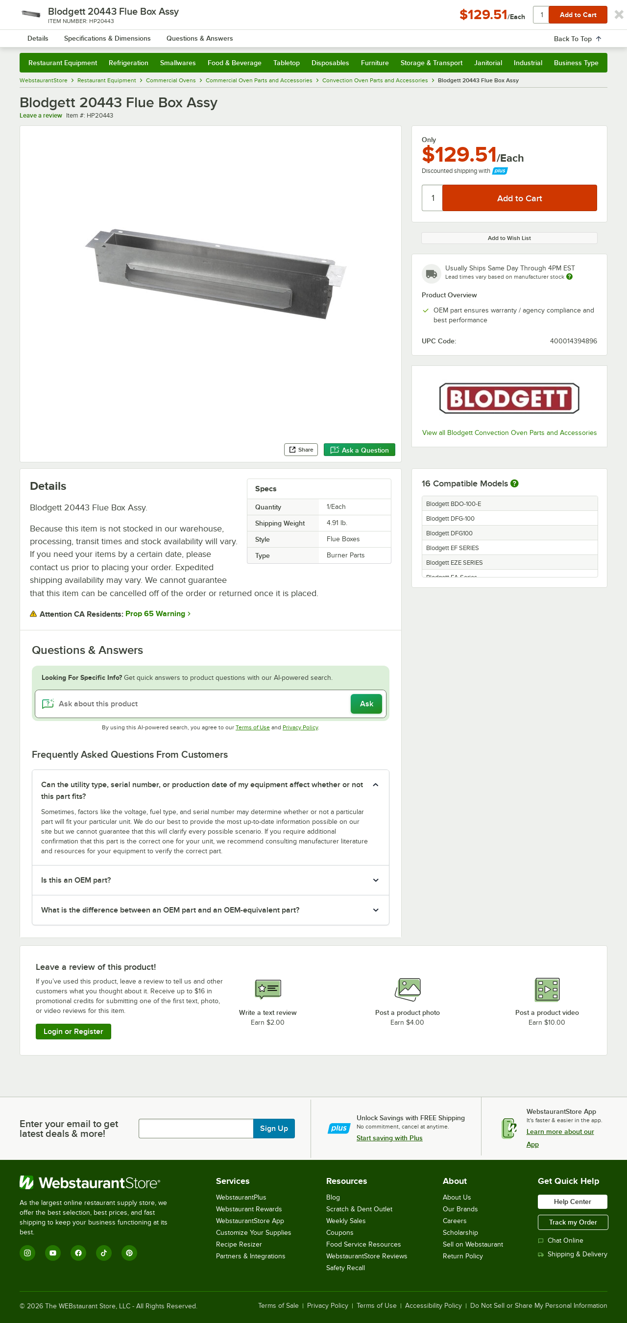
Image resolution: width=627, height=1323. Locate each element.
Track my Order (573, 1222)
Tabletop (286, 63)
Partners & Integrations (251, 1256)
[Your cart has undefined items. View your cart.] (592, 34)
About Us (457, 1197)
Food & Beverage (235, 63)
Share (301, 450)
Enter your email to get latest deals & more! (69, 1128)
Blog (333, 1197)
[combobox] (300, 34)
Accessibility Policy (433, 1305)
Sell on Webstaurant (473, 1244)
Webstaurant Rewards (249, 1209)
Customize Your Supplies (253, 1232)
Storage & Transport (431, 63)
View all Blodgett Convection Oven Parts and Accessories (509, 432)
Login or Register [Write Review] (73, 1031)
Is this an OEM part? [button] (76, 880)
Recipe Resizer (239, 1244)
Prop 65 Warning (155, 613)
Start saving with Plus (390, 1138)
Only (429, 140)
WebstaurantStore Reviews (367, 1256)
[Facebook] (78, 1253)
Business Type (576, 63)
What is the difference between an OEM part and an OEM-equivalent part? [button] (170, 910)
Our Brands (460, 1209)
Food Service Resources (363, 1244)
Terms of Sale (278, 1305)
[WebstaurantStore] (100, 1182)
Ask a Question (359, 450)
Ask (366, 703)
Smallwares (178, 63)
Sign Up (274, 1128)
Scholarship (460, 1232)
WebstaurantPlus (241, 1197)
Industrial (528, 63)
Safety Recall (345, 1268)
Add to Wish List (509, 238)
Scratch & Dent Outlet (359, 1209)
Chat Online (560, 1240)
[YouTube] (53, 1253)
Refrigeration (128, 63)
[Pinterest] (129, 1253)
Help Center (572, 1201)
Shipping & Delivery (572, 1254)
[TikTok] (104, 1253)
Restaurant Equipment (62, 63)
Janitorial (488, 63)
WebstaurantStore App (250, 1221)
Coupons (340, 1232)
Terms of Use (253, 727)
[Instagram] (27, 1253)
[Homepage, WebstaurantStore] (102, 34)
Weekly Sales (346, 1221)
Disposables (330, 63)
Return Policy (463, 1256)
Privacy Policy (300, 727)
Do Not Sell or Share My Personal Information (538, 1305)
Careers (455, 1221)
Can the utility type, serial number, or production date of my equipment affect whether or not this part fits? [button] (202, 790)
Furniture (375, 63)
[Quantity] (433, 198)
